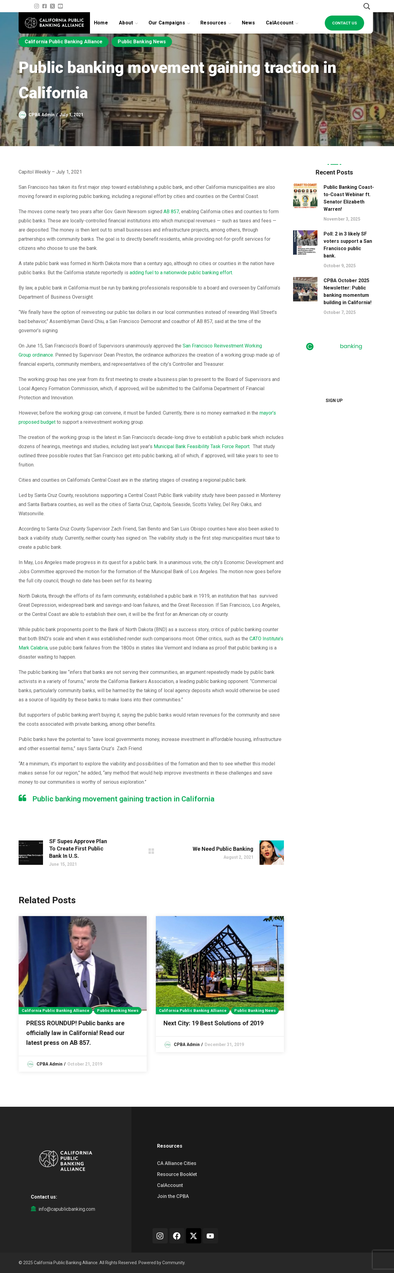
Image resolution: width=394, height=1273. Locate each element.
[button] (367, 6)
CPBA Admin (42, 114)
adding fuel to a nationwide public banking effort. (181, 272)
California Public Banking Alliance (63, 42)
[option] (82, 994)
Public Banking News (142, 42)
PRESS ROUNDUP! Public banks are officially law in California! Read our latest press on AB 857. (75, 1032)
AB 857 (171, 211)
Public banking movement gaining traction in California (123, 799)
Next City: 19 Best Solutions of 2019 (213, 1023)
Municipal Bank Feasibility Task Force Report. (202, 446)
